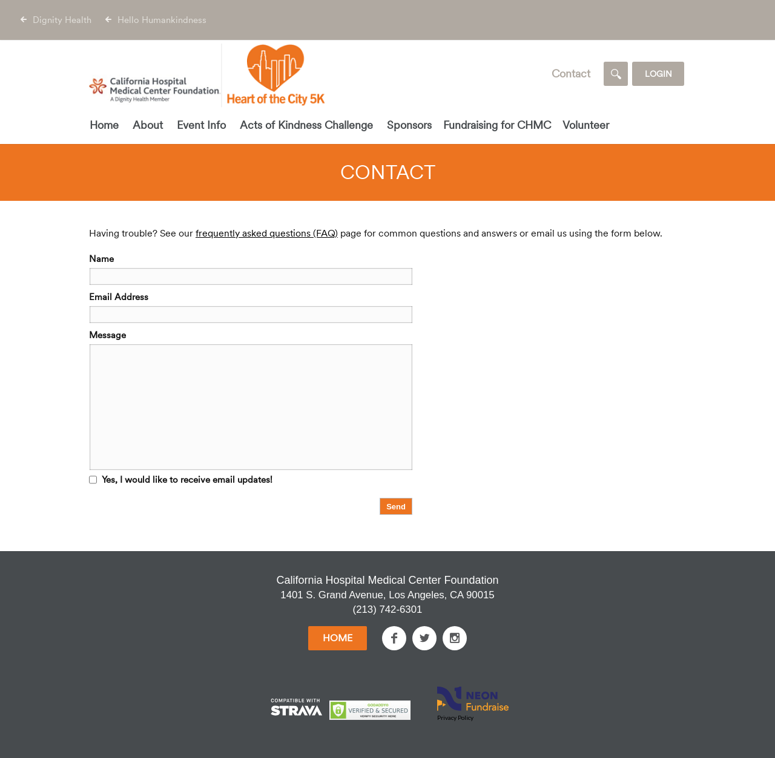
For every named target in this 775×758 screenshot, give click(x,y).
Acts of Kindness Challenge (306, 125)
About (148, 125)
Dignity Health (62, 20)
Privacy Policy (455, 717)
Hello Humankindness (161, 20)
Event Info (201, 125)
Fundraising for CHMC (497, 125)
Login (658, 74)
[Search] (616, 74)
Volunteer (585, 125)
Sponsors (409, 125)
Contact (571, 73)
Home (104, 125)
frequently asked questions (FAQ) (267, 233)
